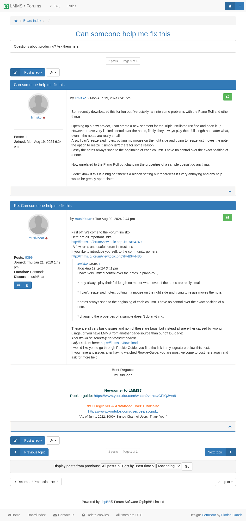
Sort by (138, 466)
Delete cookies (95, 515)
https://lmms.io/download (119, 343)
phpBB (105, 502)
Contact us (63, 515)
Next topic (222, 452)
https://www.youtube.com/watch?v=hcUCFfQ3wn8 (135, 396)
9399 (29, 257)
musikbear (36, 238)
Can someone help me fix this (122, 34)
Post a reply (26, 72)
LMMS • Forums (22, 6)
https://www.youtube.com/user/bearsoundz (123, 411)
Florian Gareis (231, 515)
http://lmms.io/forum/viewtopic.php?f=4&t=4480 (107, 256)
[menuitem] (72, 6)
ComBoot (209, 515)
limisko (36, 117)
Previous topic (27, 452)
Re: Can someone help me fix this (43, 206)
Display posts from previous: (87, 466)
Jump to (225, 482)
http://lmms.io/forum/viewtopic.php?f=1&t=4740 (107, 242)
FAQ (54, 6)
